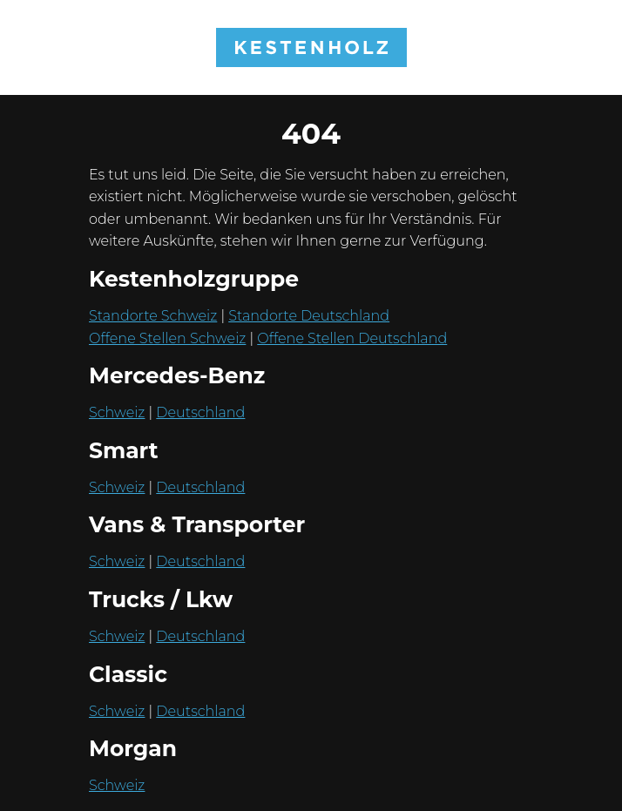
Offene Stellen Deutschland (352, 338)
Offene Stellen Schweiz (167, 338)
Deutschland (200, 412)
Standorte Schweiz (153, 316)
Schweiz (117, 412)
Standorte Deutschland (308, 316)
